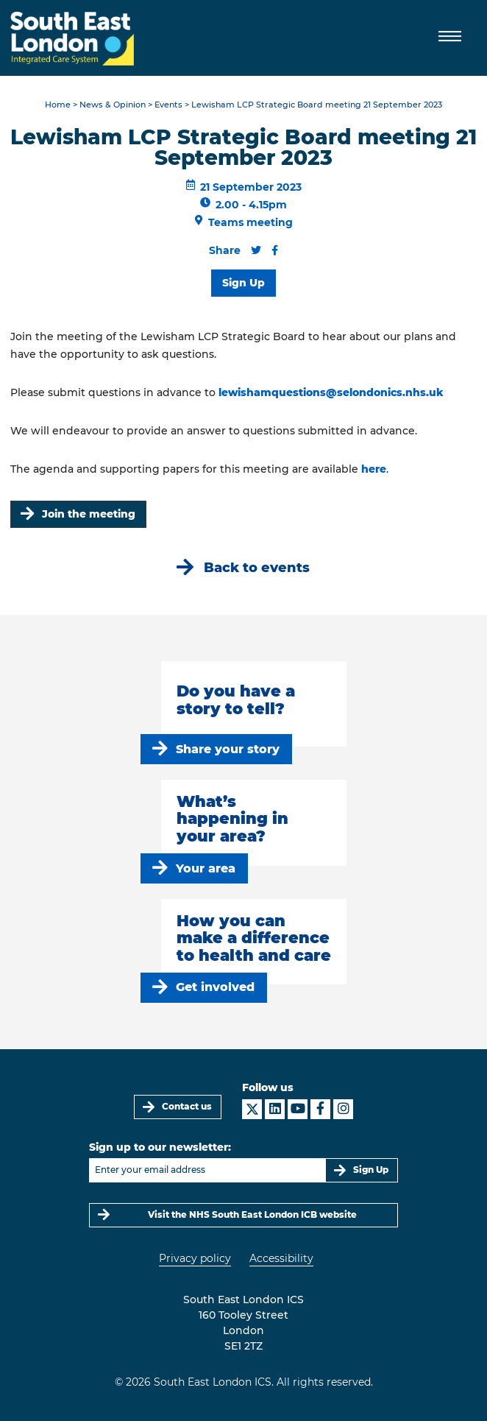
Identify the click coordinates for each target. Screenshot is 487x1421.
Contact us (187, 1106)
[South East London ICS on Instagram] (343, 1109)
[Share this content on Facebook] (274, 250)
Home (58, 105)
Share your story (228, 749)
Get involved (215, 987)
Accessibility (281, 1258)
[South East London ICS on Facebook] (320, 1109)
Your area (205, 868)
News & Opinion (112, 105)
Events (168, 105)
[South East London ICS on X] (252, 1109)
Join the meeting (88, 514)
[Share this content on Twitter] (256, 250)
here (373, 469)
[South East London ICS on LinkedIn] (275, 1109)
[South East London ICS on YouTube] (298, 1109)
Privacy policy (195, 1258)
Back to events (257, 567)
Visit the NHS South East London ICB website (252, 1214)
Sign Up (243, 282)
